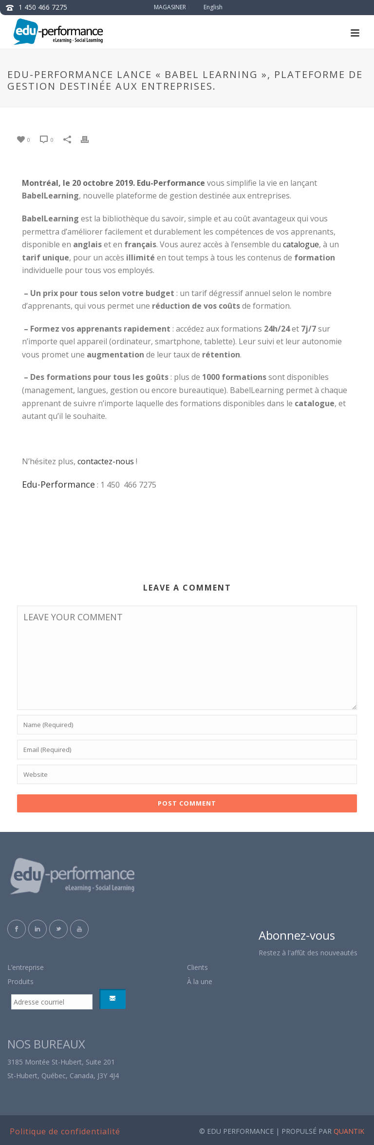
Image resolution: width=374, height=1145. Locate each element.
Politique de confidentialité (65, 1131)
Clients (197, 967)
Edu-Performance (58, 484)
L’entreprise (25, 967)
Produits (20, 981)
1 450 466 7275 (43, 7)
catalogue (301, 244)
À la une (199, 981)
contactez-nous (105, 461)
